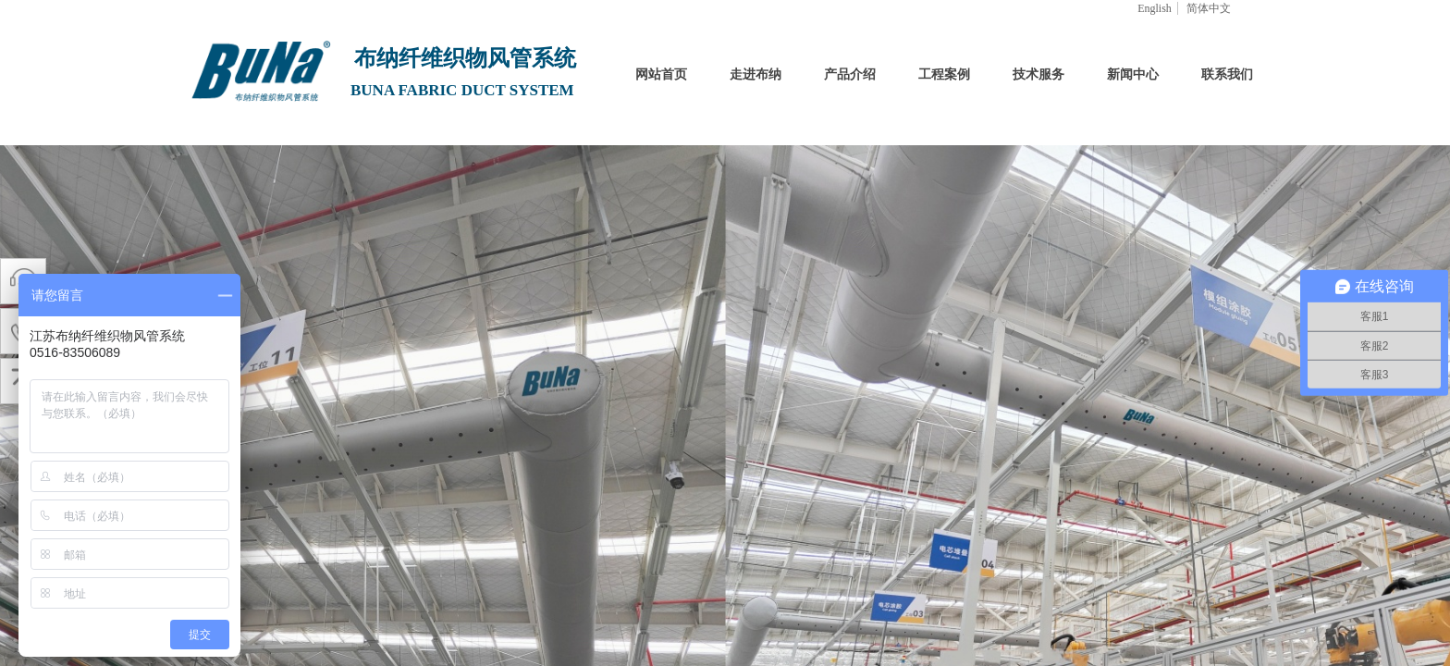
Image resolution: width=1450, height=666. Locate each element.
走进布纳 (755, 74)
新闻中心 (1133, 74)
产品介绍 (850, 74)
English (1154, 8)
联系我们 (1227, 74)
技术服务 (1038, 74)
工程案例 (944, 74)
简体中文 (1208, 8)
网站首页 (661, 74)
